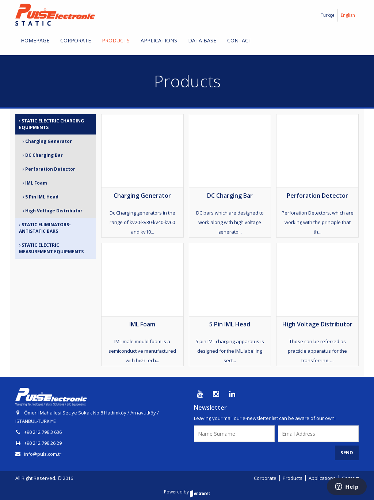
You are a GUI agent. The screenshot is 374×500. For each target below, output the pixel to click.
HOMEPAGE (35, 40)
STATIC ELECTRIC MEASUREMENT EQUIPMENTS (51, 248)
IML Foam (35, 183)
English (348, 15)
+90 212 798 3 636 (43, 432)
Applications (322, 478)
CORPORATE (75, 40)
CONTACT (239, 40)
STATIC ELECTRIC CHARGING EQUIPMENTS (51, 124)
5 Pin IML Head (40, 197)
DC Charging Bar (43, 155)
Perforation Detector (49, 169)
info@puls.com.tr (38, 454)
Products (292, 478)
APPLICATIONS (159, 40)
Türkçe (328, 15)
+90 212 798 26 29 (43, 443)
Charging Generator (47, 141)
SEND (346, 452)
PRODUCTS (116, 40)
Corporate (265, 478)
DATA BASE (202, 40)
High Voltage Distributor (53, 211)
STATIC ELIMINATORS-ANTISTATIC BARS (45, 227)
